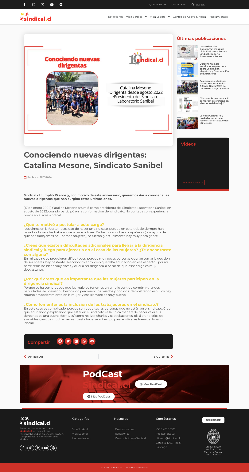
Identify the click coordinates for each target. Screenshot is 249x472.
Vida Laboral (160, 17)
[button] (60, 341)
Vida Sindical (136, 17)
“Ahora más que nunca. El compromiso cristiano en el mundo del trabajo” (214, 101)
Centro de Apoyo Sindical (190, 16)
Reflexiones (115, 16)
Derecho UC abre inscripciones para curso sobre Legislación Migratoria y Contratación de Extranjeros (214, 68)
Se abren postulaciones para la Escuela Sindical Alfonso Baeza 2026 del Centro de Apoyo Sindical (214, 85)
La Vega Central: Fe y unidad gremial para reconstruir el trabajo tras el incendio (214, 119)
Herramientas (219, 16)
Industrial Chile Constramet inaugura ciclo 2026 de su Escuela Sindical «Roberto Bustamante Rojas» (213, 51)
